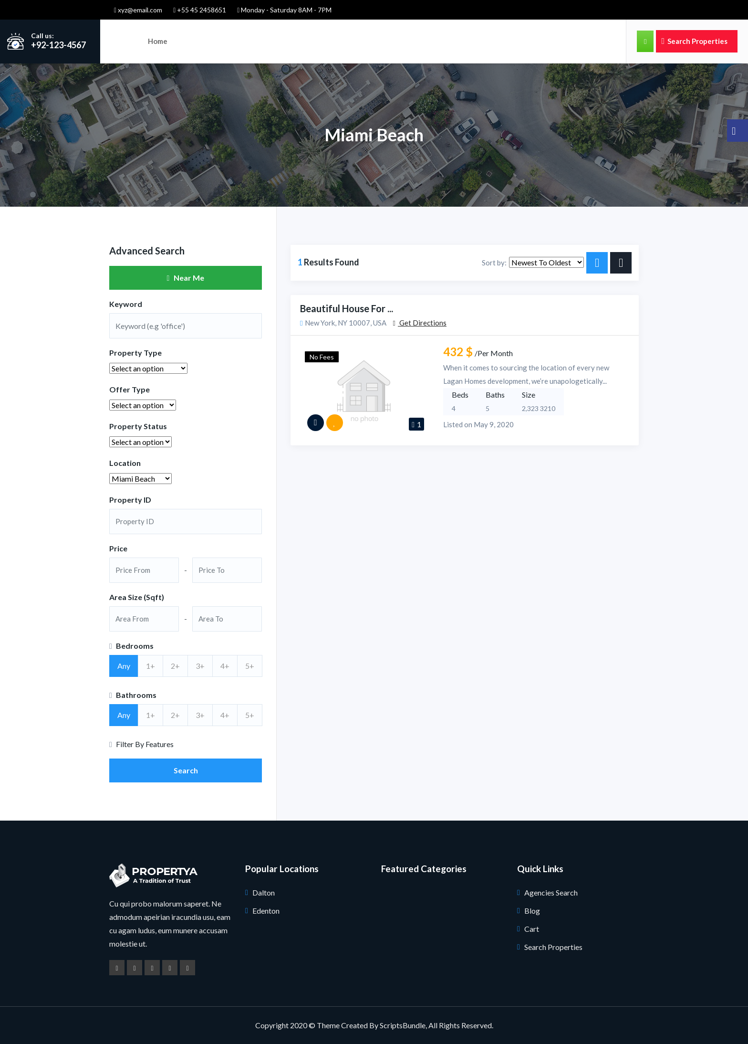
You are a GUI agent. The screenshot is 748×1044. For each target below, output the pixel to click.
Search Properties (694, 41)
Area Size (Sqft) (136, 596)
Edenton (266, 910)
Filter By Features (141, 744)
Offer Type (129, 389)
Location (125, 462)
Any (123, 665)
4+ (224, 665)
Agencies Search (551, 892)
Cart (531, 928)
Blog (532, 910)
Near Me (186, 277)
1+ (150, 665)
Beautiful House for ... (346, 308)
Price (118, 548)
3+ (200, 665)
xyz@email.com (138, 10)
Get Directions (419, 322)
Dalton (263, 892)
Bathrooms (132, 694)
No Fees (322, 357)
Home (157, 41)
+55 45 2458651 (199, 10)
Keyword (125, 303)
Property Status (138, 426)
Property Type (135, 352)
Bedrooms (131, 645)
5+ (249, 665)
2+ (175, 665)
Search (186, 770)
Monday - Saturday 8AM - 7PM (284, 10)
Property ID (130, 499)
